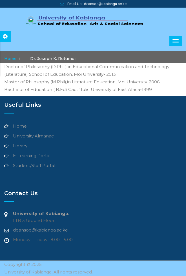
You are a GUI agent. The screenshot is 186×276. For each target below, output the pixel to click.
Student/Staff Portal (34, 165)
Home (10, 58)
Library (20, 145)
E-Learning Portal (31, 155)
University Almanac (33, 136)
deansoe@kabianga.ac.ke (40, 230)
